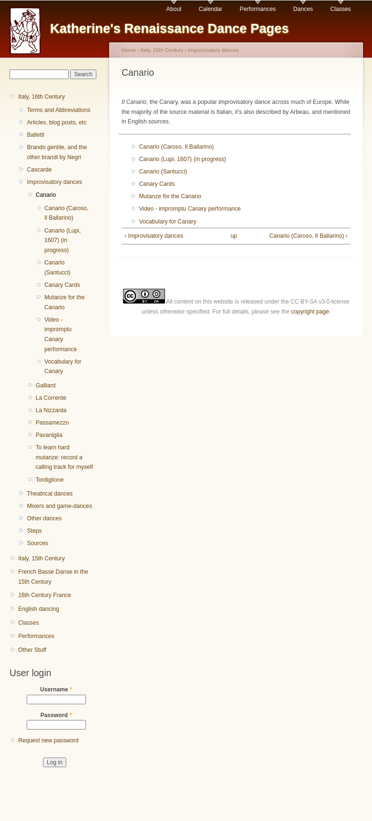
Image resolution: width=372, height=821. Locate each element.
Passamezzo (52, 422)
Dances (303, 9)
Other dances (44, 518)
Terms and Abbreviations (58, 110)
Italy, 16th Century (41, 96)
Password (56, 715)
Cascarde (39, 169)
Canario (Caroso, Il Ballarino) (66, 213)
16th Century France (44, 595)
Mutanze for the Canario (64, 302)
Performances (258, 9)
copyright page (310, 311)
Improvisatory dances (54, 182)
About (174, 9)
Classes (340, 9)
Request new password (48, 740)
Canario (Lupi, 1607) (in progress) (62, 240)
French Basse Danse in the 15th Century (53, 576)
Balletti (35, 135)
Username (56, 689)
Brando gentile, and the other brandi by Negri (57, 152)
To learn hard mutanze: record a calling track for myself (64, 457)
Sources (37, 543)
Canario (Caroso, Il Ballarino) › (308, 236)
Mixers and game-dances (59, 506)
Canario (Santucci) (57, 267)
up (234, 236)
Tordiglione (50, 479)
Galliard (46, 385)
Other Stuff (32, 650)
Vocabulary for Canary (63, 366)
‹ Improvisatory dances (153, 236)
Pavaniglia (49, 435)
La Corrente (51, 398)
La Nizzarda (51, 410)
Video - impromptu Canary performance (60, 334)
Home (129, 50)
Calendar (210, 9)
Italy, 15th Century (41, 558)
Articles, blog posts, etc (56, 122)
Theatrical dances (49, 493)
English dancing (38, 609)
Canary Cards (62, 285)
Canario (46, 195)
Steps (34, 530)
